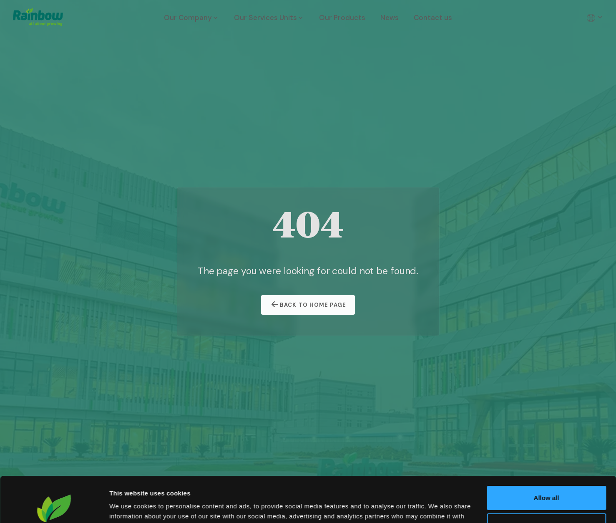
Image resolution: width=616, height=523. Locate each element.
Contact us (433, 17)
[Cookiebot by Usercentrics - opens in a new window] (54, 506)
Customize (547, 482)
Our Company (191, 17)
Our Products (342, 17)
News (389, 17)
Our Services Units (269, 17)
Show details (128, 506)
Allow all (546, 455)
